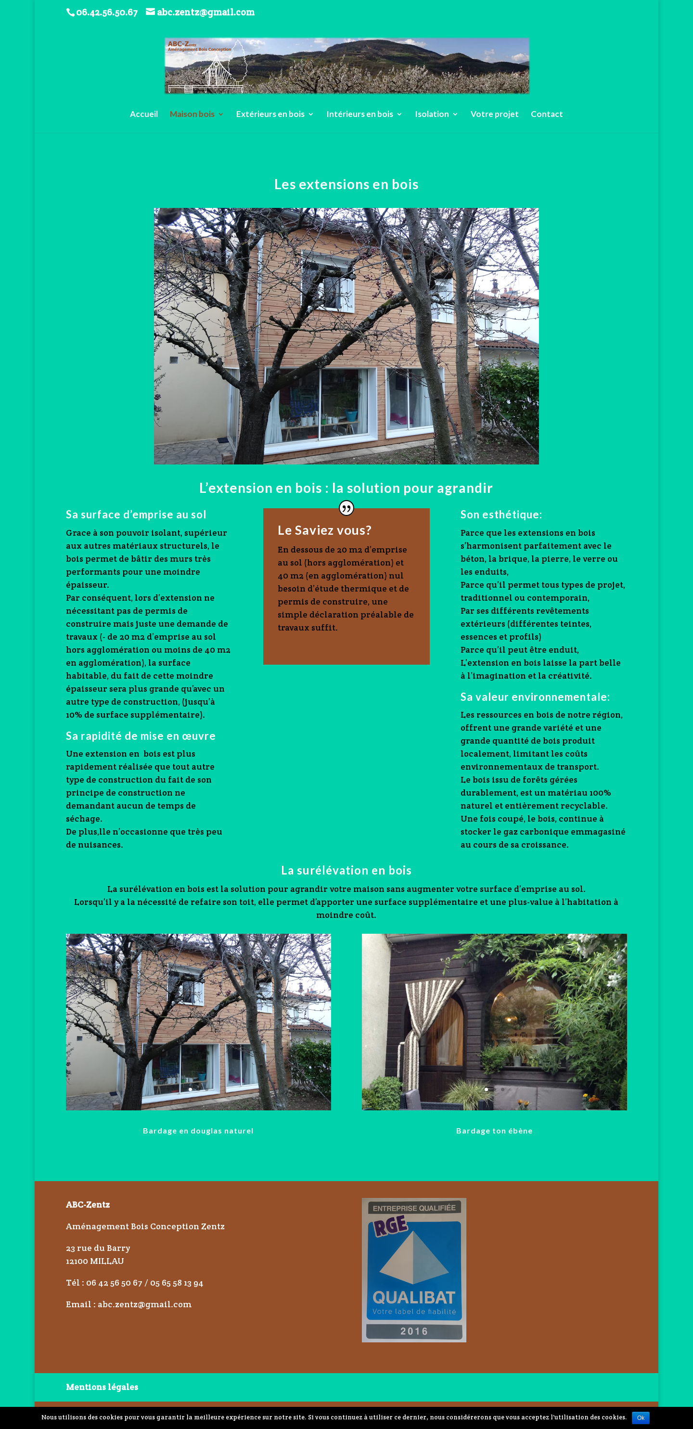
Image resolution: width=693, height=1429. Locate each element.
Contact (547, 115)
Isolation (432, 115)
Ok (640, 1418)
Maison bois (192, 115)
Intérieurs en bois (359, 115)
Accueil (144, 115)
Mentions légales (102, 1386)
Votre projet (495, 115)
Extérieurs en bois (270, 115)
